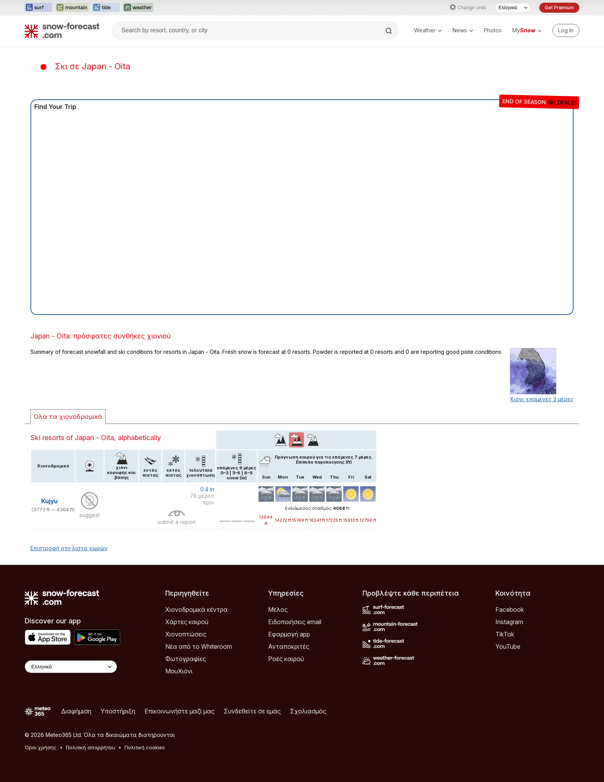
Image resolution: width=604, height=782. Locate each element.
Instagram (509, 622)
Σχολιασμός (308, 711)
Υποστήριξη (118, 711)
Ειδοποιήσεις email (294, 622)
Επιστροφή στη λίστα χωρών (68, 548)
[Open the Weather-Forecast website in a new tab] (138, 8)
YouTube (507, 646)
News (463, 30)
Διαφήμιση (76, 711)
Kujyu (49, 501)
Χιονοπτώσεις (185, 634)
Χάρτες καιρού (186, 622)
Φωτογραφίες (185, 659)
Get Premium (559, 7)
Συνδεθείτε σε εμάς (252, 711)
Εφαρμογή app (289, 634)
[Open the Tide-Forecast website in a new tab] (106, 8)
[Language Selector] (512, 7)
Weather (428, 30)
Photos (493, 30)
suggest (89, 515)
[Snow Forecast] (62, 30)
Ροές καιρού (286, 659)
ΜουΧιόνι (179, 671)
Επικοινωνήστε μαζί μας (179, 711)
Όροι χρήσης (41, 747)
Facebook (509, 609)
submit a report (177, 522)
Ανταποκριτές (288, 646)
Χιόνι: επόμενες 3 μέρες (542, 399)
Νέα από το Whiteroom (198, 646)
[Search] (389, 31)
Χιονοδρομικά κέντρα (196, 609)
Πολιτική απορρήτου (90, 747)
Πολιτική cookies (144, 747)
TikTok (504, 634)
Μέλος (278, 609)
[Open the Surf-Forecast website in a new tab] (38, 8)
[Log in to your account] (565, 30)
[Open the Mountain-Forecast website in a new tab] (72, 8)
